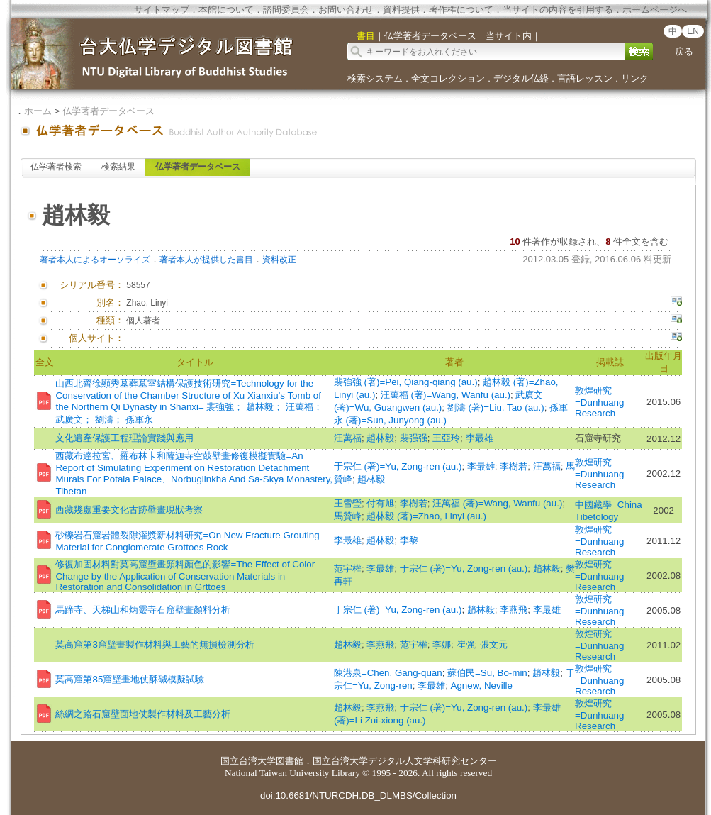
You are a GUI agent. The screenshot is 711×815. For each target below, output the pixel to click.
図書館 (289, 760)
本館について (226, 9)
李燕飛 (513, 609)
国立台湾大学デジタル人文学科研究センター (405, 760)
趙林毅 (380, 438)
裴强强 (413, 438)
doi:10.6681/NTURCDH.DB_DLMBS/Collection (358, 795)
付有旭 (380, 503)
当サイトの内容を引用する (558, 9)
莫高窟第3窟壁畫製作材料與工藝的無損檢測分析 (154, 644)
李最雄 (479, 438)
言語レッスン (584, 78)
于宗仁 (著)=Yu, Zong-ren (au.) (398, 466)
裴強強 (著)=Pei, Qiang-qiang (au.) (406, 382)
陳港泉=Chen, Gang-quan (388, 672)
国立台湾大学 (248, 760)
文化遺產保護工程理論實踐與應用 (124, 438)
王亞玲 (446, 438)
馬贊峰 (348, 516)
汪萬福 (348, 438)
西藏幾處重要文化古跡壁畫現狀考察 (129, 509)
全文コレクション (448, 78)
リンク (635, 78)
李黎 (409, 540)
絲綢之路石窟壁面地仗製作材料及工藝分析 (142, 714)
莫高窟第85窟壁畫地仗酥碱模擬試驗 (129, 679)
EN (693, 31)
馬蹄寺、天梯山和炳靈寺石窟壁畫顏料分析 (142, 609)
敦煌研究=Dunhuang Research (599, 401)
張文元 (494, 644)
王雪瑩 (348, 503)
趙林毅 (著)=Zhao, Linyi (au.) (426, 516)
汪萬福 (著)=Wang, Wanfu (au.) (445, 394)
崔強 (466, 644)
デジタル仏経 (521, 78)
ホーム (38, 111)
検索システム (375, 78)
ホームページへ (654, 9)
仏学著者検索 (56, 167)
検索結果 (118, 167)
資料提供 (401, 9)
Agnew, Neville (482, 685)
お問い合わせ (346, 9)
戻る (684, 51)
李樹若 (513, 466)
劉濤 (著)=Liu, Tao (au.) (495, 407)
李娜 (441, 644)
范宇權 (348, 568)
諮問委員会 (286, 9)
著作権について (461, 9)
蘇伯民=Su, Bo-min (487, 672)
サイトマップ (161, 9)
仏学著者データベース (108, 111)
